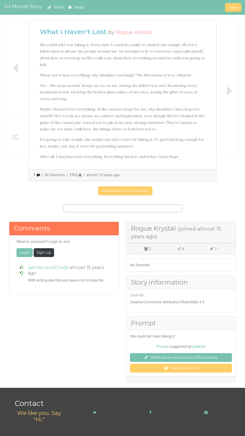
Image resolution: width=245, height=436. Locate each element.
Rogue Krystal (134, 32)
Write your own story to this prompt (181, 357)
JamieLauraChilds (48, 267)
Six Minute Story (23, 6)
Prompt (162, 346)
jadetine (199, 346)
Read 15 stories (181, 368)
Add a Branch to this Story (125, 190)
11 (216, 249)
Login (233, 7)
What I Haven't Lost (73, 32)
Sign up (44, 252)
